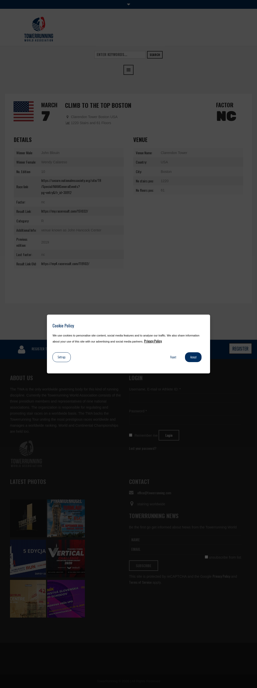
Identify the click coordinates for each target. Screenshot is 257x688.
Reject (173, 357)
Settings (62, 357)
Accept (193, 357)
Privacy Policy (153, 340)
